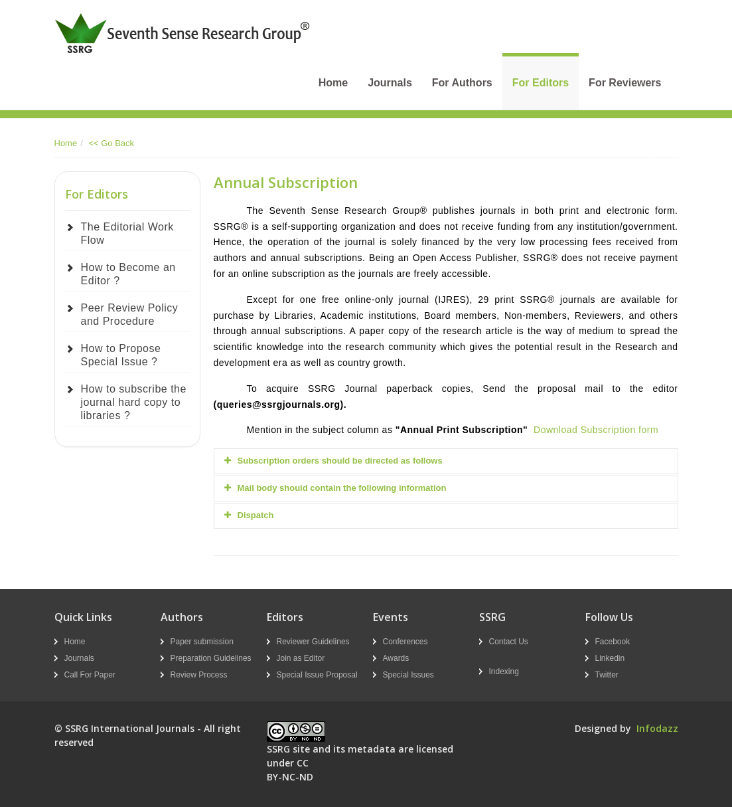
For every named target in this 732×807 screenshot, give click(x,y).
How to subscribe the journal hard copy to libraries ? (133, 402)
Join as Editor (301, 658)
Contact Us (508, 641)
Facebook (612, 641)
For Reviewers (625, 82)
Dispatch (249, 515)
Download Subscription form (596, 429)
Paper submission (202, 641)
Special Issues (408, 674)
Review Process (199, 674)
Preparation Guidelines (211, 658)
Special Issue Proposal (317, 674)
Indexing (504, 671)
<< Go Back (111, 143)
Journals (390, 82)
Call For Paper (89, 674)
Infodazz (657, 728)
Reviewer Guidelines (313, 641)
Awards (396, 658)
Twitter (607, 674)
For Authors (462, 82)
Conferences (405, 641)
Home (333, 82)
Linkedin (610, 658)
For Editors (540, 82)
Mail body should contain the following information (335, 488)
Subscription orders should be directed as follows (333, 461)
